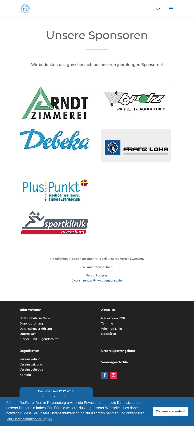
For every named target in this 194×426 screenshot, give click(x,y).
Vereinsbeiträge (31, 369)
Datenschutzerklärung (35, 329)
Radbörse (108, 334)
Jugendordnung (31, 323)
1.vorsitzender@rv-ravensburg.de (97, 280)
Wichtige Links (112, 329)
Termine (107, 323)
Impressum (28, 334)
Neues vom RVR (113, 318)
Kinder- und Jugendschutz (38, 339)
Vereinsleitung (30, 359)
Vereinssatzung (30, 364)
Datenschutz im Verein (35, 318)
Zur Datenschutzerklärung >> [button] (29, 419)
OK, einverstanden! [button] (170, 411)
